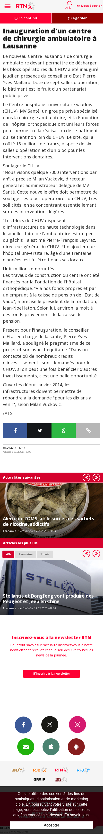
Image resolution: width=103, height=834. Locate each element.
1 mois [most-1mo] (44, 554)
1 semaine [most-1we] (25, 554)
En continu (26, 18)
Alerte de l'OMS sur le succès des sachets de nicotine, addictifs (48, 521)
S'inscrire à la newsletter (51, 673)
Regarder (77, 18)
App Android (76, 746)
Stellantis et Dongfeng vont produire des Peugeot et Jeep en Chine (48, 598)
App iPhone (51, 746)
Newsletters (25, 746)
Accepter (51, 825)
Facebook (23, 725)
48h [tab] (8, 554)
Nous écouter (91, 6)
